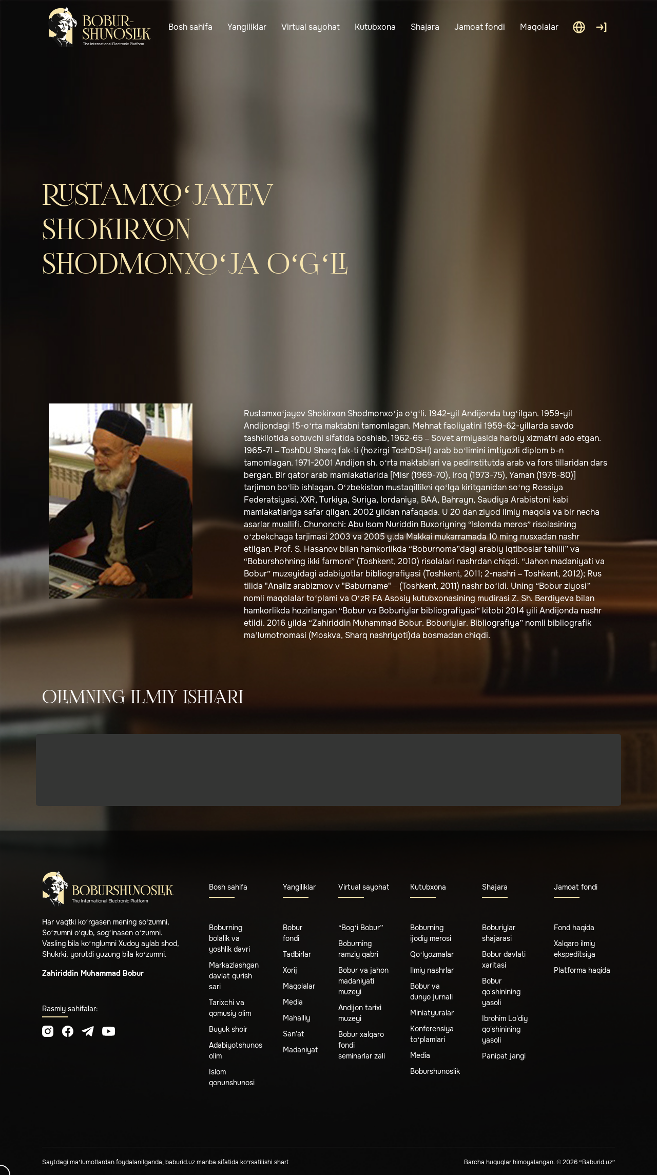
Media (293, 1002)
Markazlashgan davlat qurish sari (234, 975)
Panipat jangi (504, 1056)
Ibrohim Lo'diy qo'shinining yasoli (505, 1029)
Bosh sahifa (190, 27)
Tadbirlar (297, 954)
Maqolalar (539, 27)
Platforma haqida (582, 970)
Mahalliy (296, 1018)
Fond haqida (574, 927)
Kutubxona (375, 27)
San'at (293, 1033)
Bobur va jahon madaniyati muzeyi (363, 981)
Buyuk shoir (228, 1029)
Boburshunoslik (435, 1071)
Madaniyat (300, 1049)
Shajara (425, 27)
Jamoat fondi (479, 27)
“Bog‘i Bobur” (360, 927)
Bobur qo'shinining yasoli (501, 991)
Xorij (290, 970)
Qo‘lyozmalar (432, 954)
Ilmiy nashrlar (432, 970)
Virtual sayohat (310, 27)
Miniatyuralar (432, 1012)
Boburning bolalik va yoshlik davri (229, 938)
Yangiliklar (246, 27)
